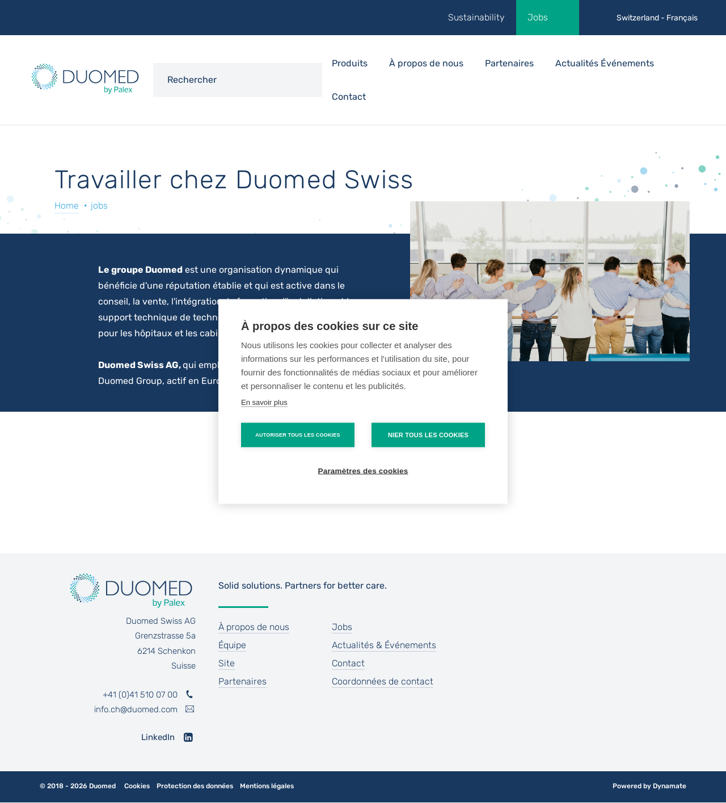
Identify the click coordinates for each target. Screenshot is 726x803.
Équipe (232, 645)
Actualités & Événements (384, 645)
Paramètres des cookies (363, 471)
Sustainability (476, 17)
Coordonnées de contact (382, 681)
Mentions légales (267, 786)
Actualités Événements (604, 63)
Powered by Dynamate (649, 786)
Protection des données (195, 786)
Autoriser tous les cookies (297, 435)
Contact (349, 96)
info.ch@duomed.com (136, 709)
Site (226, 663)
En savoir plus (264, 402)
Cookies (137, 786)
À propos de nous (253, 627)
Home (66, 205)
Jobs (537, 17)
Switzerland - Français (657, 18)
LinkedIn (158, 737)
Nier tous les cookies (428, 435)
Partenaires (509, 63)
